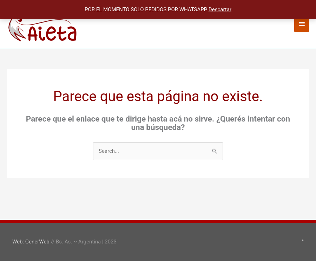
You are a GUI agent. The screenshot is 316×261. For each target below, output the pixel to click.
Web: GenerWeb (31, 242)
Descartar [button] (220, 9)
